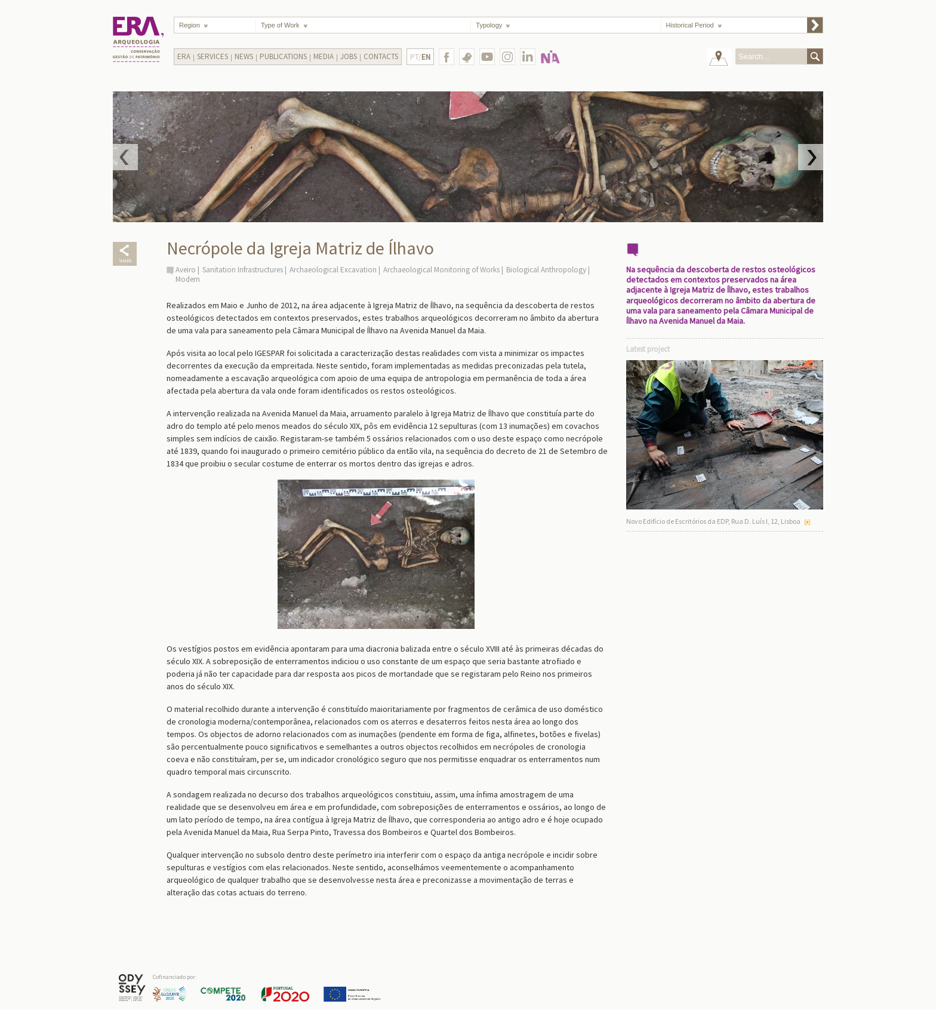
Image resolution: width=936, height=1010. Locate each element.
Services (212, 56)
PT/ (420, 57)
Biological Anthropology (546, 270)
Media (323, 56)
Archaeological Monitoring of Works (441, 270)
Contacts (381, 56)
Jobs (348, 56)
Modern (188, 279)
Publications (283, 56)
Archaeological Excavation (333, 270)
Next (810, 157)
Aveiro (186, 270)
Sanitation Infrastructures (242, 270)
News (244, 56)
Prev (125, 157)
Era (183, 56)
